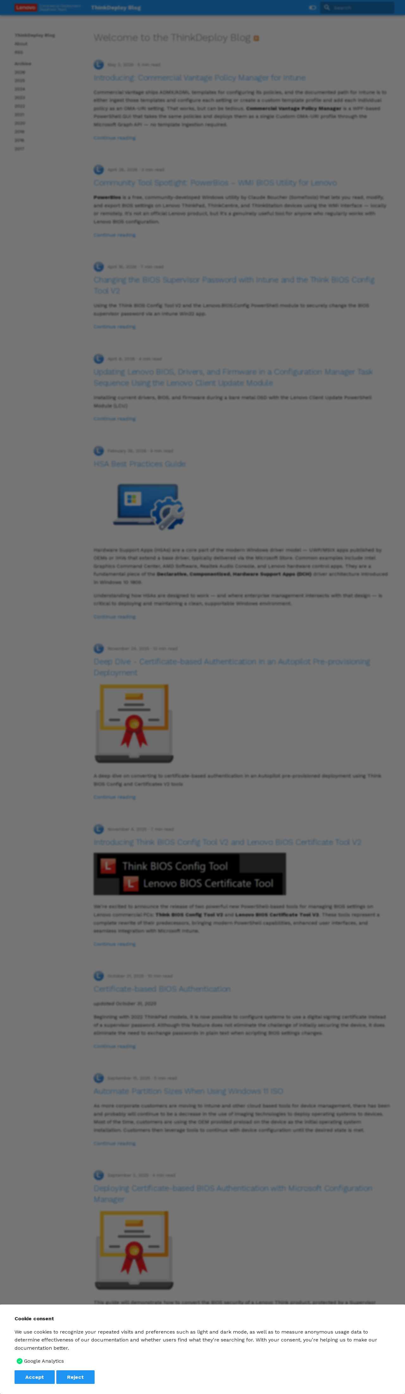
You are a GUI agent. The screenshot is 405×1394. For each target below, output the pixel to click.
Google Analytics (44, 1361)
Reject (75, 1377)
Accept (34, 1377)
